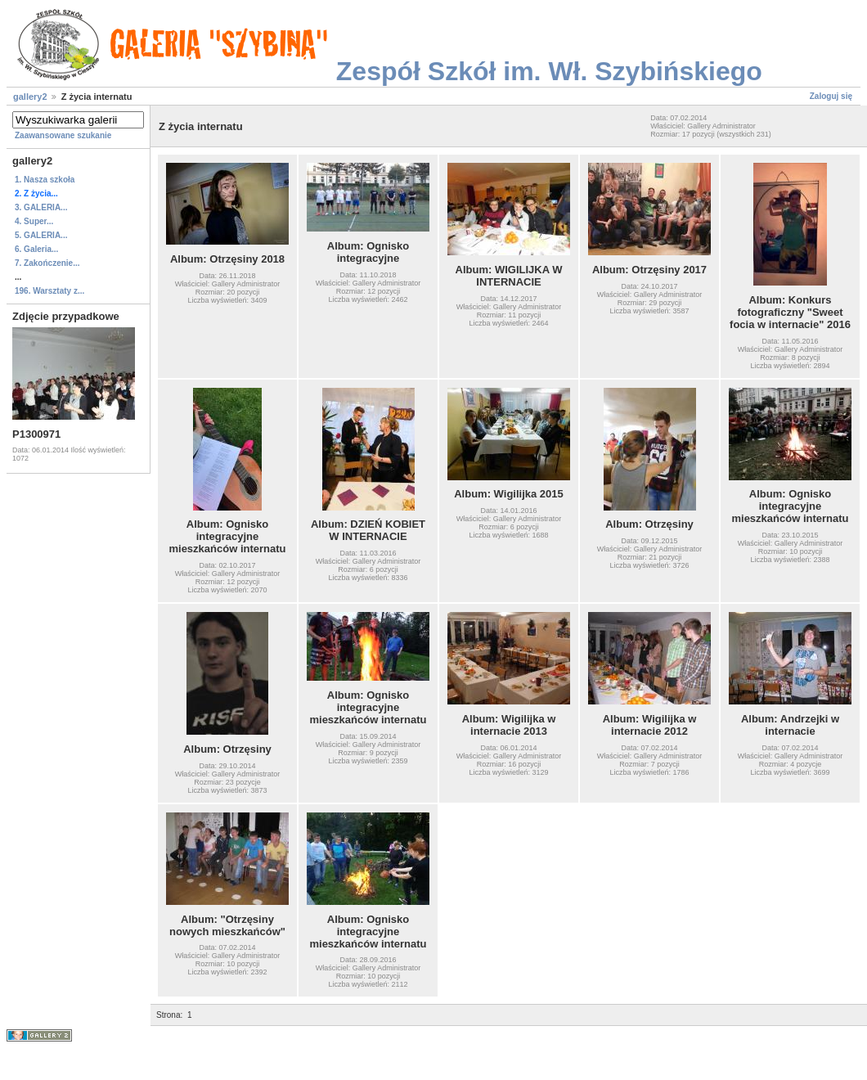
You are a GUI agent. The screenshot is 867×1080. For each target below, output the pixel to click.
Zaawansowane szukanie (63, 135)
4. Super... (34, 221)
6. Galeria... (36, 249)
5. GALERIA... (41, 235)
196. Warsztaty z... (49, 290)
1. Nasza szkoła (44, 179)
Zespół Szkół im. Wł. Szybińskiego (549, 71)
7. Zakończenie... (47, 263)
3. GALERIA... (41, 207)
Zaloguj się (831, 96)
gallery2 (30, 96)
